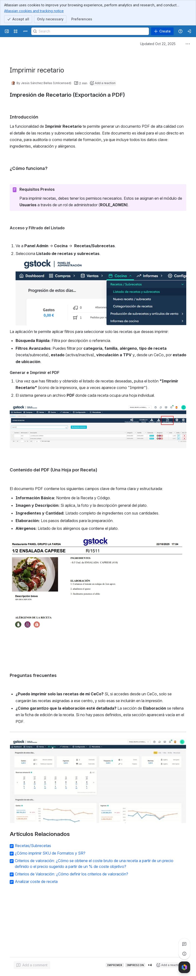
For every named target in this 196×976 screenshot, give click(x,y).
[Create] (162, 31)
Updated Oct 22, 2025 (158, 44)
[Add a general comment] (32, 965)
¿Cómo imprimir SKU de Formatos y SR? (50, 853)
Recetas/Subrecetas (33, 845)
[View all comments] (184, 944)
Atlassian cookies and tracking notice (34, 10)
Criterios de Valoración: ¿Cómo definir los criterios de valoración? (71, 874)
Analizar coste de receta (36, 881)
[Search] (90, 31)
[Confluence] (25, 31)
